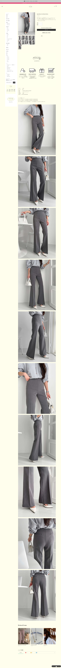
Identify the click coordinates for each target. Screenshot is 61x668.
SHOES (7, 52)
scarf (7, 62)
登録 (14, 84)
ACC (6, 56)
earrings (8, 61)
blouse (8, 35)
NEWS (7, 68)
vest (7, 42)
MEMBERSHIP (8, 69)
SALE (7, 23)
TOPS (7, 34)
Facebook (8, 77)
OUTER (7, 27)
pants (7, 45)
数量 (37, 24)
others (8, 63)
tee (7, 38)
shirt (7, 36)
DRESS (7, 48)
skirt (7, 46)
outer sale (8, 25)
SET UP (7, 50)
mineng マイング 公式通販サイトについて (11, 67)
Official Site (8, 78)
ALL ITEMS (7, 21)
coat (7, 28)
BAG (6, 54)
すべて (21, 652)
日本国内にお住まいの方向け (46, 32)
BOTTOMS (7, 44)
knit (7, 37)
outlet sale (8, 24)
